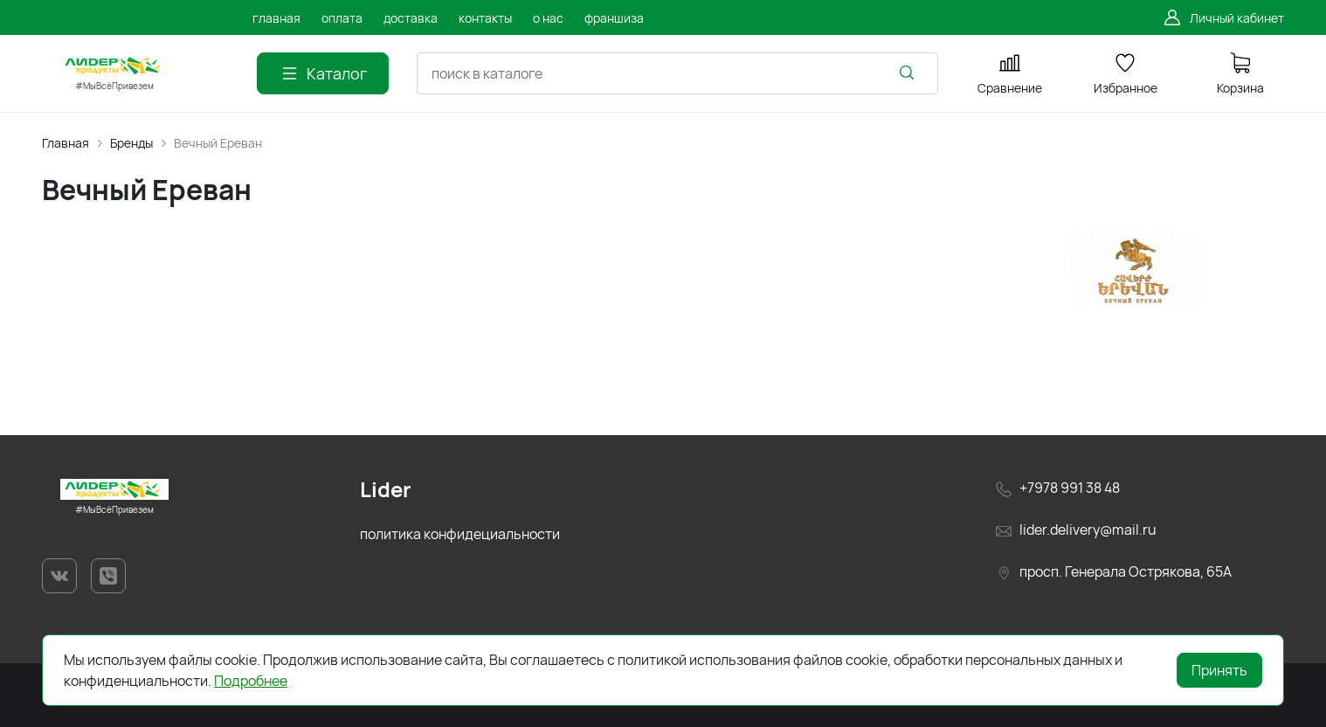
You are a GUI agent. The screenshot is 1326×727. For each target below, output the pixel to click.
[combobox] (677, 73)
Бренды (131, 143)
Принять (1219, 670)
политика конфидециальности (460, 534)
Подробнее (250, 680)
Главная (65, 143)
